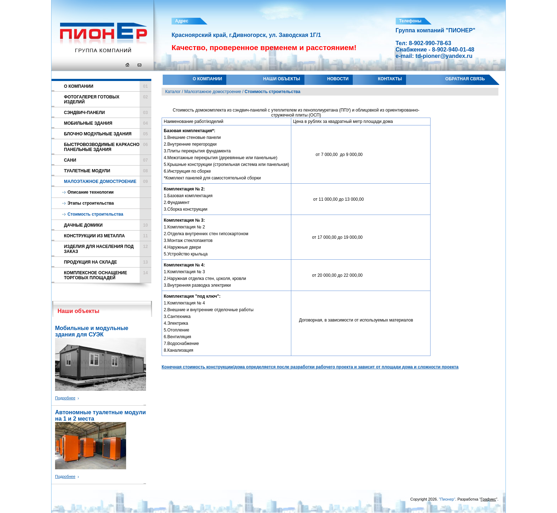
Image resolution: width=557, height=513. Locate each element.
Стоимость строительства (95, 214)
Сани (107, 160)
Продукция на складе (107, 262)
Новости (337, 78)
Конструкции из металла (107, 235)
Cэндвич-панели (107, 112)
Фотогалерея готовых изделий (107, 99)
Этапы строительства (90, 203)
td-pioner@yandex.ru (444, 56)
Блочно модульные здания (107, 133)
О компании (207, 78)
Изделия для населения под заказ (107, 249)
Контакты (390, 78)
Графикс (488, 499)
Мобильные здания (107, 123)
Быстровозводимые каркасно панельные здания (107, 147)
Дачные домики (107, 225)
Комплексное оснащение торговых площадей (107, 275)
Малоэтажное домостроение (107, 181)
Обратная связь (465, 78)
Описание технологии (90, 192)
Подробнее (65, 398)
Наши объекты (281, 78)
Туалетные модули (107, 170)
